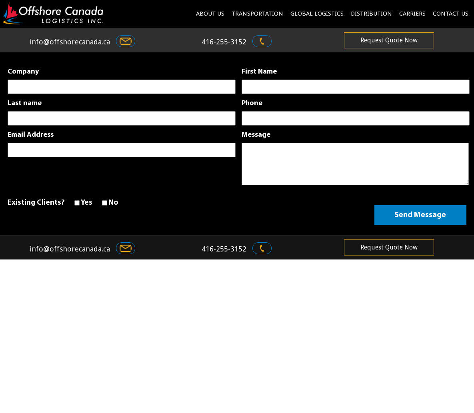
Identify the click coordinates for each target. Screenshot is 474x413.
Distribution (371, 13)
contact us (450, 13)
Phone (252, 103)
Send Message (420, 215)
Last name (25, 103)
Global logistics (317, 13)
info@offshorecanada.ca (80, 42)
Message (256, 135)
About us (210, 13)
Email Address (31, 135)
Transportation (257, 13)
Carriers (412, 13)
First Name (259, 72)
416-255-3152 (235, 42)
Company (23, 72)
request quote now (389, 40)
